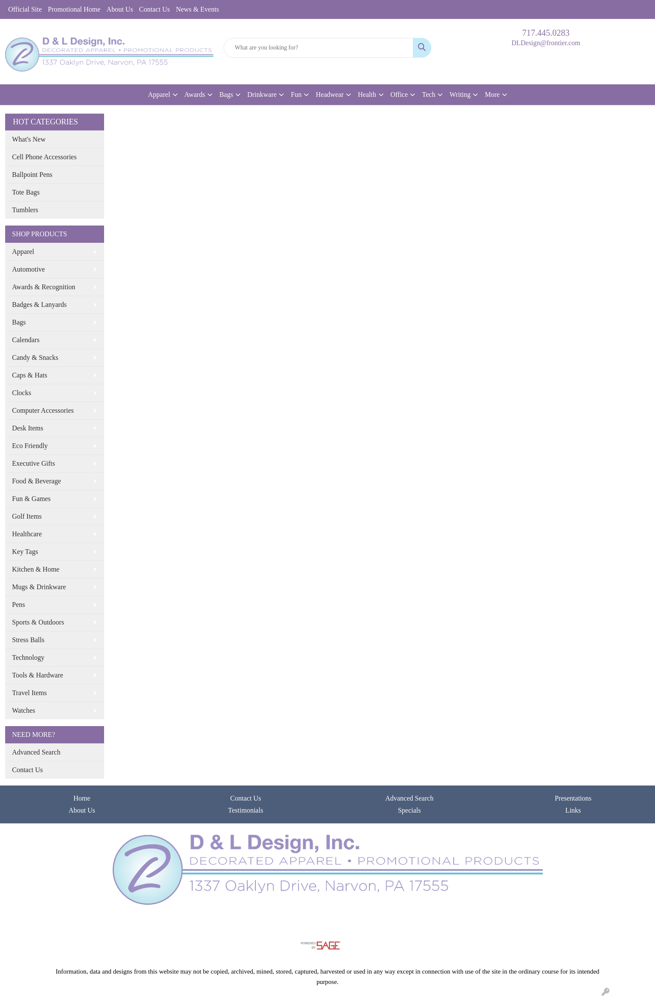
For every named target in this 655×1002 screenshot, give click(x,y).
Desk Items (27, 428)
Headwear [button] (330, 94)
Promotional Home (74, 9)
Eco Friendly (30, 445)
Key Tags (25, 551)
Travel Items (29, 692)
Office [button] (399, 94)
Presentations (573, 798)
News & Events (197, 9)
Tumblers (25, 209)
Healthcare (27, 534)
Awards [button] (195, 94)
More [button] (492, 94)
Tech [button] (428, 94)
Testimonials (245, 810)
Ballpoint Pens (32, 174)
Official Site (25, 9)
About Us (120, 9)
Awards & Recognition (43, 287)
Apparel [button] (159, 94)
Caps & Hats (29, 375)
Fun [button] (296, 94)
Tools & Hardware (37, 675)
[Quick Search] (319, 48)
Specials (409, 810)
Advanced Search (36, 752)
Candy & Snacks (35, 357)
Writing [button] (459, 94)
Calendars (26, 339)
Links (573, 810)
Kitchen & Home (35, 569)
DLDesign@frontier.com (545, 42)
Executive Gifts (33, 463)
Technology (28, 657)
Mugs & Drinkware (39, 587)
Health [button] (367, 94)
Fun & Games (31, 498)
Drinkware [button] (262, 94)
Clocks (21, 392)
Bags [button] (226, 94)
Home (82, 798)
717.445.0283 (545, 32)
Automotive (28, 269)
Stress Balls (28, 639)
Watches (23, 710)
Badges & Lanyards (39, 304)
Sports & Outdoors (38, 622)
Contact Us (154, 9)
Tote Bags (26, 192)
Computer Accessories (43, 410)
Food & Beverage (36, 481)
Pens (18, 604)
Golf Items (27, 516)
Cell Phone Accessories (44, 157)
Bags (19, 322)
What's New (29, 139)
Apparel (23, 251)
